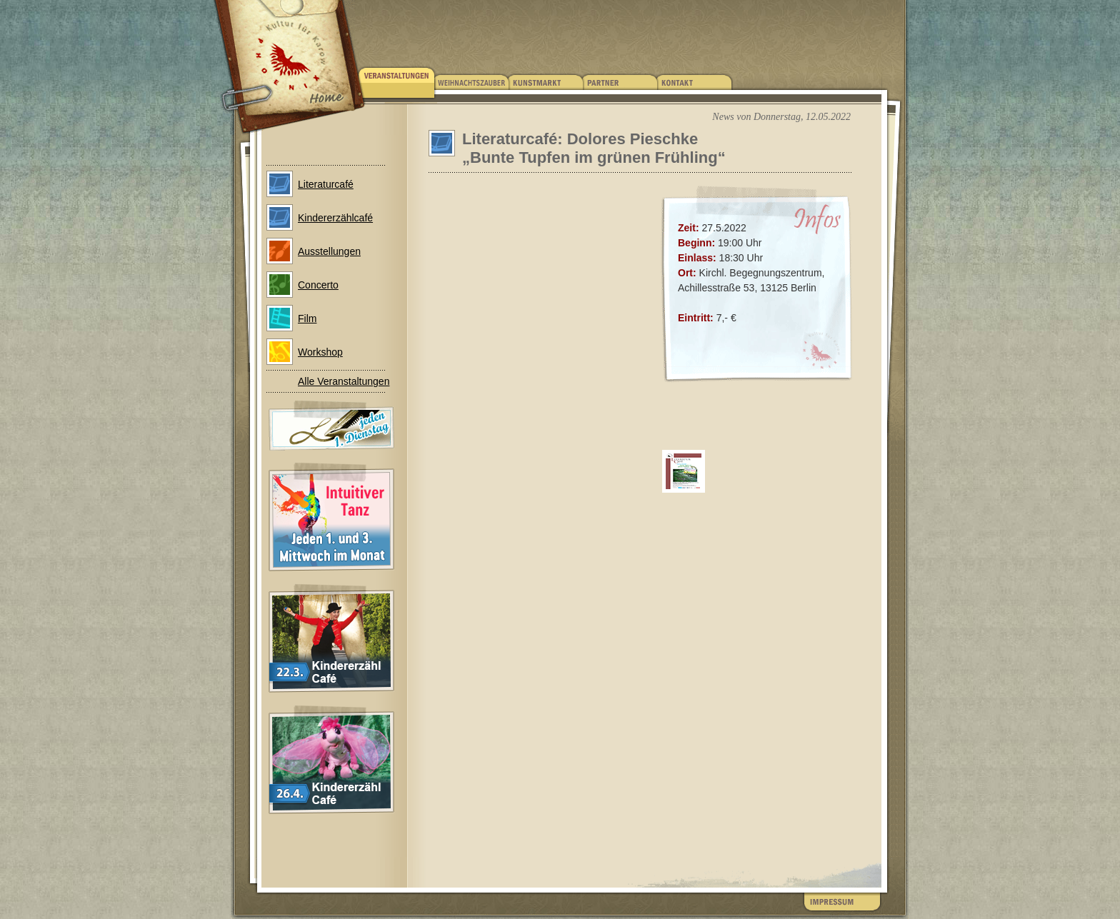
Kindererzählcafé (335, 218)
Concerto (318, 285)
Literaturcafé (326, 184)
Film (307, 318)
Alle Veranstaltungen (343, 381)
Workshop (320, 352)
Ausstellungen (329, 251)
